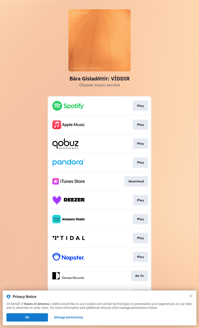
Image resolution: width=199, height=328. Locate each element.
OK (27, 317)
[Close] (191, 296)
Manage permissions (68, 317)
